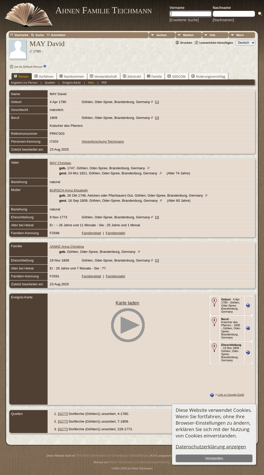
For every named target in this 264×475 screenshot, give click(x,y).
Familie (154, 76)
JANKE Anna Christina (67, 246)
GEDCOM (176, 76)
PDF (104, 82)
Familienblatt (91, 233)
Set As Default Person (26, 67)
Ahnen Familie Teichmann (103, 10)
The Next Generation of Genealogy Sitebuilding (110, 455)
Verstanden (214, 458)
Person (21, 76)
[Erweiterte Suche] (184, 20)
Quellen (50, 82)
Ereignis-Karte (71, 82)
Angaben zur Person (24, 82)
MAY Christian (60, 163)
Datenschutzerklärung (153, 462)
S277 (63, 414)
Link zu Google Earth (231, 394)
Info (212, 35)
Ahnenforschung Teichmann (103, 141)
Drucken (186, 42)
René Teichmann (121, 462)
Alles (91, 82)
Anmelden (58, 35)
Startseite (21, 35)
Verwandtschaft (103, 76)
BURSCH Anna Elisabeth (69, 190)
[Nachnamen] (223, 20)
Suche (40, 35)
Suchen (161, 35)
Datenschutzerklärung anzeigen (211, 446)
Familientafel (115, 233)
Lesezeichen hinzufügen (216, 42)
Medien (188, 35)
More (240, 35)
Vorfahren (43, 76)
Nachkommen (71, 76)
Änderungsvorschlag (208, 76)
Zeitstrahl (132, 76)
